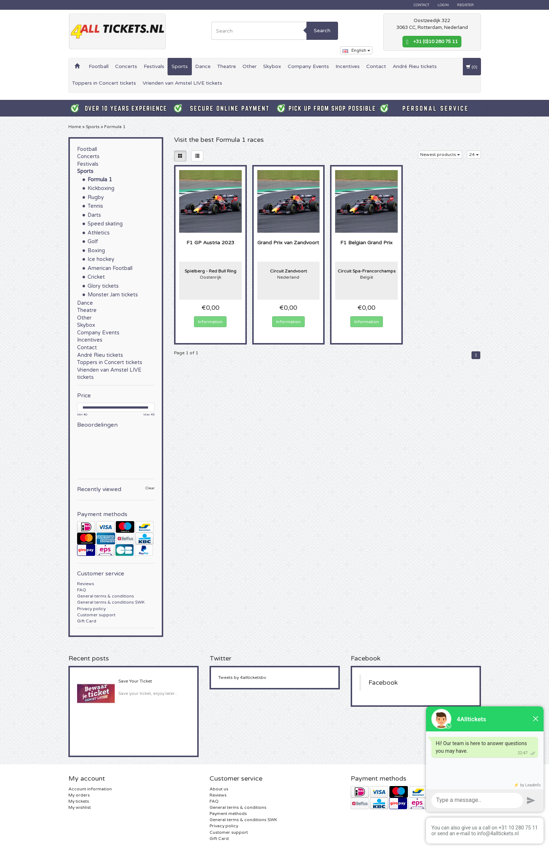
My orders (79, 795)
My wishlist (79, 807)
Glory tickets (103, 286)
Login (443, 5)
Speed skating (105, 224)
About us (219, 788)
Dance (203, 66)
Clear (150, 488)
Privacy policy (91, 608)
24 (474, 154)
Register (465, 5)
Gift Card (86, 621)
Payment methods (228, 813)
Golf (93, 241)
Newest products (440, 154)
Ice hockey (101, 259)
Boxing (96, 251)
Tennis (95, 206)
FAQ (81, 589)
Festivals (154, 66)
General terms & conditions (105, 596)
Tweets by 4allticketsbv (242, 677)
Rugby (96, 197)
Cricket (96, 277)
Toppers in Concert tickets (104, 83)
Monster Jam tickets (113, 295)
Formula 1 (115, 126)
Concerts (126, 66)
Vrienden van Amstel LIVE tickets (182, 83)
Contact (421, 5)
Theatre (226, 66)
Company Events (308, 66)
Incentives (347, 66)
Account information (90, 788)
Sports (180, 66)
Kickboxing (101, 188)
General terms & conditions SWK (111, 602)
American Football (110, 268)
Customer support (96, 614)
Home (74, 126)
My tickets (78, 801)
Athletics (99, 233)
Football (99, 66)
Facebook (383, 683)
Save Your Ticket (135, 681)
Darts (94, 215)
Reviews (85, 583)
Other (249, 66)
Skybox (272, 66)
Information (210, 321)
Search (322, 31)
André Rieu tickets (415, 66)
